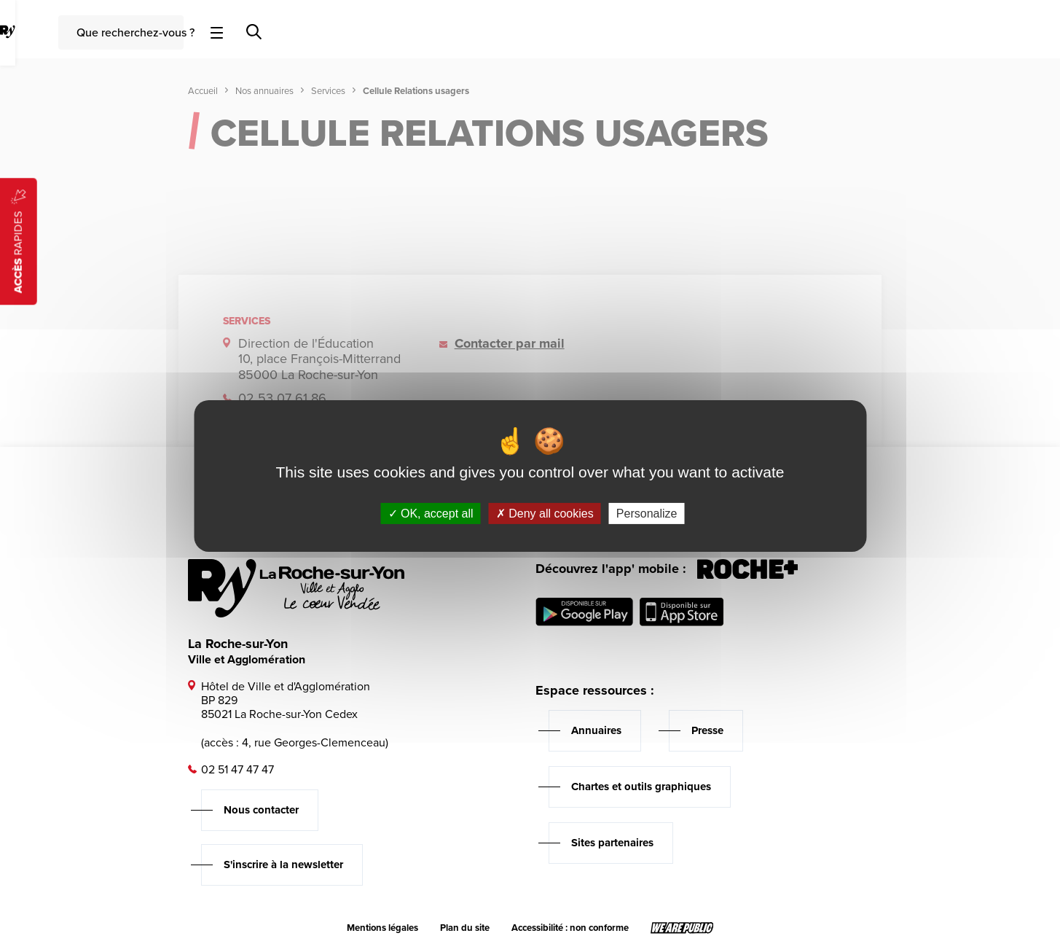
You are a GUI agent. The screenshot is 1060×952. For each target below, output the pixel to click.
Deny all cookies (545, 513)
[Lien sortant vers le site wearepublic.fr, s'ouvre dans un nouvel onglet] (682, 928)
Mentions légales (382, 928)
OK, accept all (431, 513)
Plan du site (465, 928)
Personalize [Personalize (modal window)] (647, 513)
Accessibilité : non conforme (570, 928)
